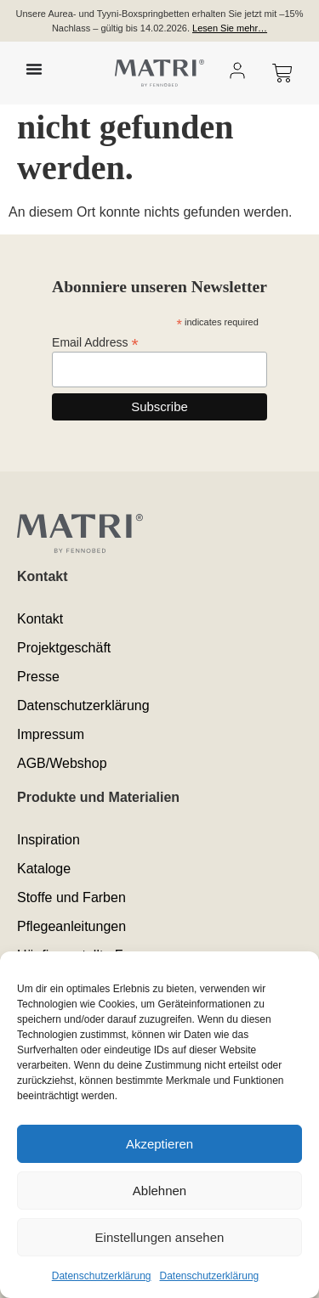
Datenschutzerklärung (101, 1276)
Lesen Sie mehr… (229, 28)
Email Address (95, 342)
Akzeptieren (159, 1144)
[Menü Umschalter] (34, 68)
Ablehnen (159, 1190)
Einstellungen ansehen (160, 1237)
